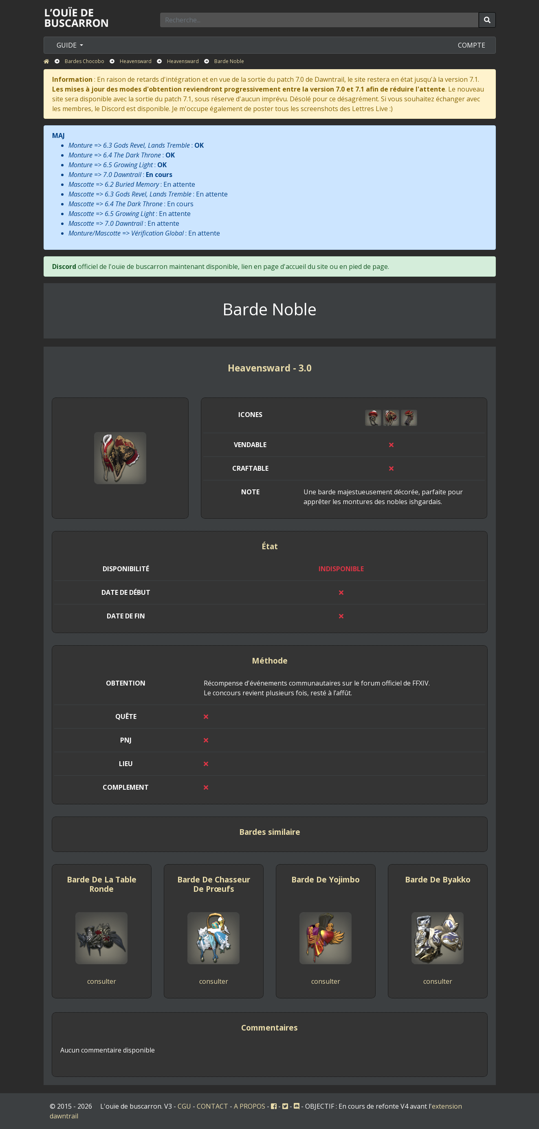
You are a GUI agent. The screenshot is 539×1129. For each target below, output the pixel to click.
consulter (101, 981)
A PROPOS (249, 1106)
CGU (184, 1106)
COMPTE (471, 45)
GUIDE (67, 45)
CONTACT (212, 1106)
